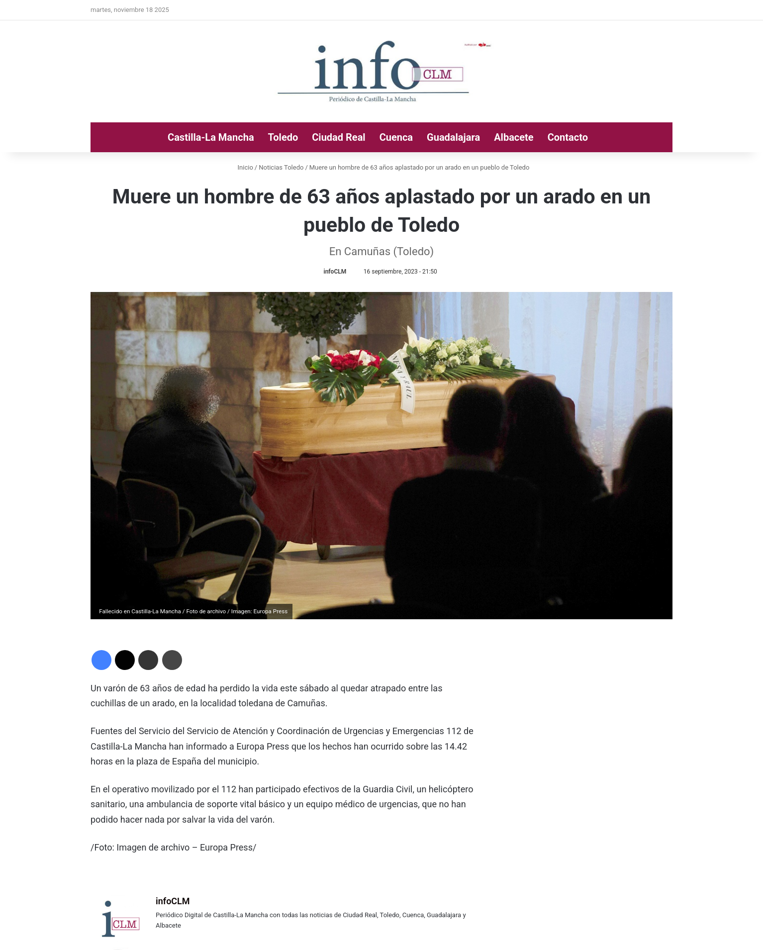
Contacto (568, 137)
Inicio (243, 167)
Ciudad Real (338, 137)
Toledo (283, 137)
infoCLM (335, 271)
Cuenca (396, 137)
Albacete (513, 137)
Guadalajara (453, 137)
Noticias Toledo (281, 167)
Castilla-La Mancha (211, 137)
